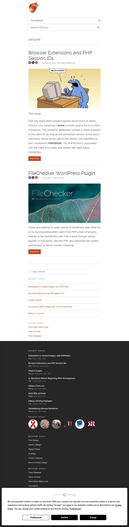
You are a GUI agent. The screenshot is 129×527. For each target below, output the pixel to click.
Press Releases (34, 336)
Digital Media (34, 449)
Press (30, 396)
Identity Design (34, 445)
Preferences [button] (75, 509)
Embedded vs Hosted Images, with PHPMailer (48, 287)
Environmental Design (37, 463)
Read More (34, 158)
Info (29, 358)
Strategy (32, 454)
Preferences (36, 517)
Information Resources (66, 63)
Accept (93, 517)
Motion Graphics (35, 458)
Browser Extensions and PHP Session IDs (46, 293)
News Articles (58, 178)
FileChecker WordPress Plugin (61, 173)
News (30, 373)
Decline (64, 517)
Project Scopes (35, 300)
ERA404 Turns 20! (36, 314)
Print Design (33, 440)
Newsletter (33, 486)
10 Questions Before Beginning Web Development (50, 307)
